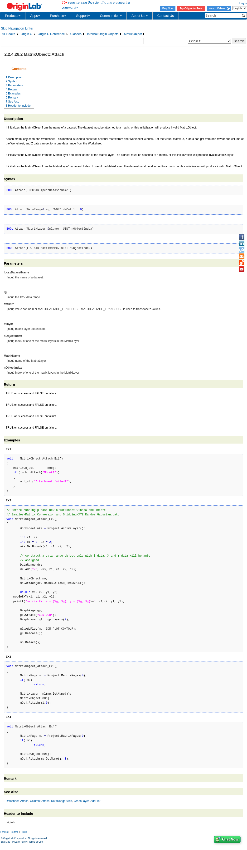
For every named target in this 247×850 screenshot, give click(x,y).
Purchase (58, 16)
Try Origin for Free (191, 8)
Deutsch (14, 832)
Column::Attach (39, 801)
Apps (35, 16)
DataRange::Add (61, 801)
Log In (243, 3)
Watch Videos (219, 8)
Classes (76, 34)
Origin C (26, 34)
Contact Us (165, 16)
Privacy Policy (19, 841)
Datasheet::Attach (17, 801)
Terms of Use (36, 841)
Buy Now (167, 8)
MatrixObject (133, 34)
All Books (8, 34)
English (4, 832)
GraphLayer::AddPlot (87, 801)
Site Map (5, 841)
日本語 (24, 832)
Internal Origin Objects (103, 34)
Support (83, 16)
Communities (111, 16)
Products (12, 16)
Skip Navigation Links (17, 28)
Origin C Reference (51, 34)
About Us (139, 16)
